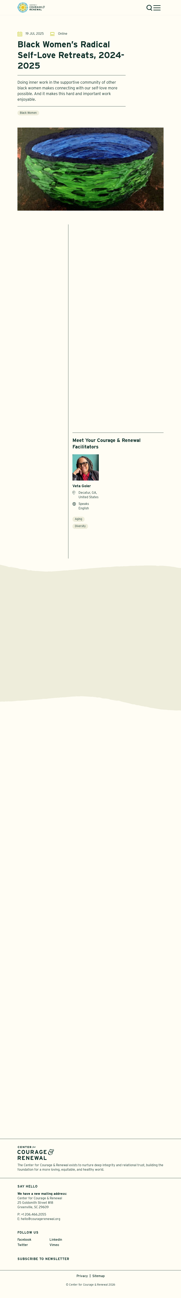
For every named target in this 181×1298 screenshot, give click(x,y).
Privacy (82, 1278)
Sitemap (98, 1278)
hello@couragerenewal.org (40, 1220)
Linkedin (56, 1241)
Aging (78, 519)
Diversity (80, 526)
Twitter (22, 1246)
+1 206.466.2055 (33, 1216)
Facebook (24, 1241)
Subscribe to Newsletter (43, 1260)
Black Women (28, 115)
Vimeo (54, 1246)
